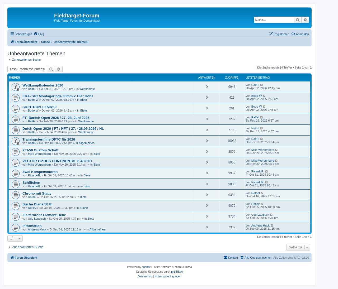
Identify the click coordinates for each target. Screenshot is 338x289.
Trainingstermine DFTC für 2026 (48, 139)
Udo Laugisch (37, 218)
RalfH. (32, 88)
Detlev (32, 207)
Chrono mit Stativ (36, 193)
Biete (83, 99)
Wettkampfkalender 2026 (42, 85)
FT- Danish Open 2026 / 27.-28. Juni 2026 (56, 118)
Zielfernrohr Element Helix (44, 215)
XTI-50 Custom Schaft (40, 150)
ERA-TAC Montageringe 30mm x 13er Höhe (57, 96)
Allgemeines (87, 142)
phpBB (146, 267)
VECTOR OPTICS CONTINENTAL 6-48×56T (57, 161)
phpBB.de (177, 271)
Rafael (32, 197)
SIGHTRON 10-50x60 (39, 107)
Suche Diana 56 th (37, 204)
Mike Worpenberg (39, 153)
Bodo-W (33, 99)
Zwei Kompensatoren (40, 172)
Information (32, 226)
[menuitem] (39, 34)
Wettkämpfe (87, 88)
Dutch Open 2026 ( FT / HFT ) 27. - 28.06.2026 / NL (63, 129)
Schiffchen (31, 183)
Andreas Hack (37, 229)
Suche (84, 207)
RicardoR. (34, 175)
